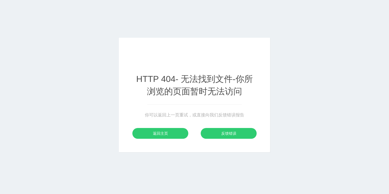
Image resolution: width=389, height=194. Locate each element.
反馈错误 (228, 133)
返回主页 (160, 133)
